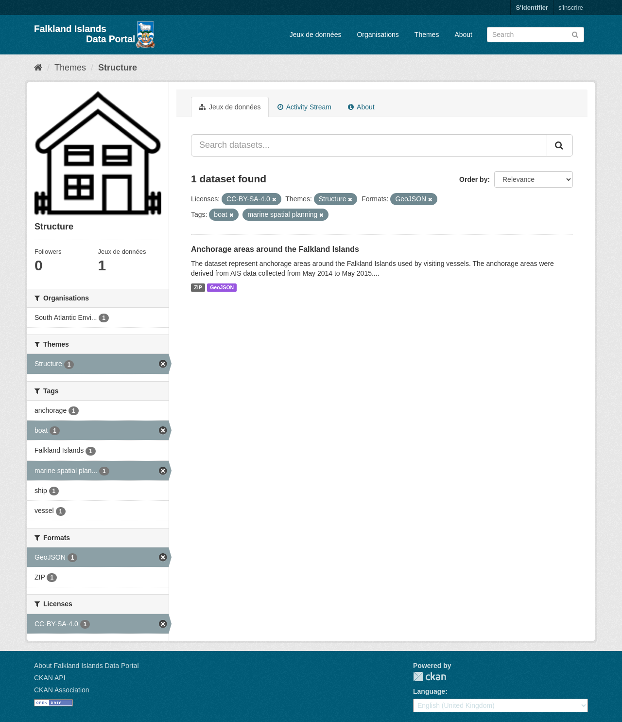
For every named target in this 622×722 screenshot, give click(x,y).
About (463, 34)
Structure (117, 67)
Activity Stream (304, 107)
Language (429, 691)
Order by (473, 179)
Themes (427, 34)
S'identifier (532, 7)
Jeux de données (316, 34)
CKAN (429, 676)
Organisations (377, 34)
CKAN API (50, 678)
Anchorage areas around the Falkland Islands (275, 249)
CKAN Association (61, 690)
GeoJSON (222, 287)
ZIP (198, 287)
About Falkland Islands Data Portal (86, 665)
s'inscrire (570, 7)
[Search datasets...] (369, 145)
